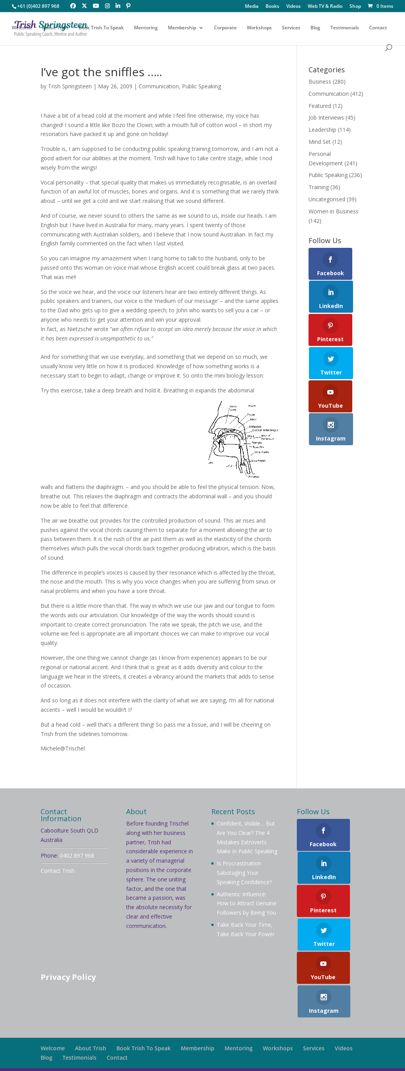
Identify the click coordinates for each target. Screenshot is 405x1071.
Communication (159, 86)
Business (320, 81)
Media (252, 6)
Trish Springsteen (70, 86)
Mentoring (146, 28)
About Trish (55, 28)
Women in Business (334, 211)
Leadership (322, 129)
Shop (355, 6)
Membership (182, 28)
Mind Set (320, 141)
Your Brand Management (253, 1060)
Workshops (259, 28)
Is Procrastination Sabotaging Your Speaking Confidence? (244, 873)
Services (291, 28)
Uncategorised (327, 199)
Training (319, 187)
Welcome (22, 28)
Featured (320, 105)
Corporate (225, 28)
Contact (378, 28)
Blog (315, 28)
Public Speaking (201, 86)
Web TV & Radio (325, 6)
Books (272, 6)
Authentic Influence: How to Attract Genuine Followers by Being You (247, 903)
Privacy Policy (68, 977)
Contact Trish (58, 870)
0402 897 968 (77, 855)
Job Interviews (326, 117)
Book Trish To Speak (101, 28)
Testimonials (344, 28)
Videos (293, 6)
